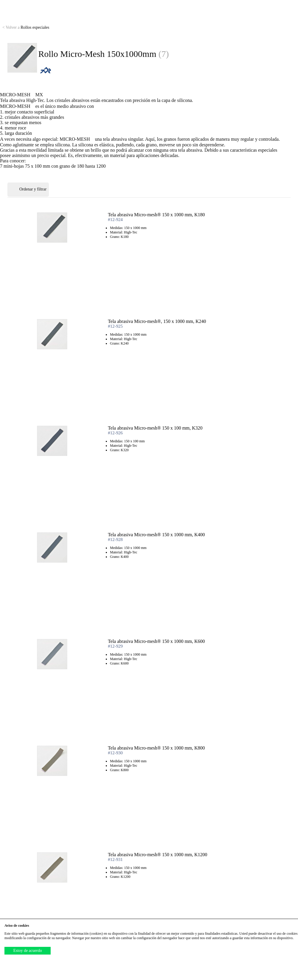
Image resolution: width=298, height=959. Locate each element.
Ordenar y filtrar (28, 189)
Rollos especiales (25, 27)
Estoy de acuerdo (27, 950)
